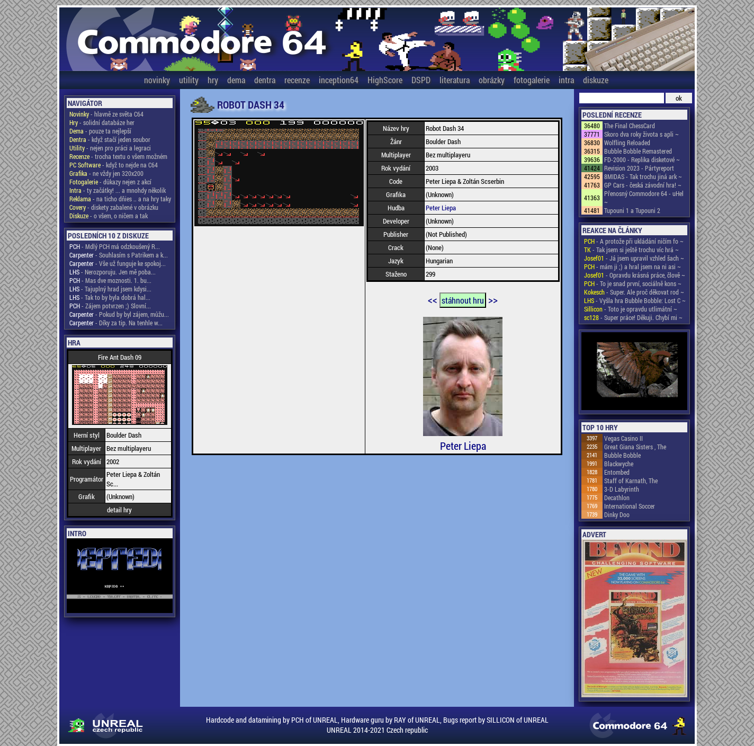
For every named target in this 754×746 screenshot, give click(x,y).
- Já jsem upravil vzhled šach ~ (634, 258)
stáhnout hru (463, 300)
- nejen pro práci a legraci (110, 148)
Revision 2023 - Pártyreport (639, 168)
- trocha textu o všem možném (118, 156)
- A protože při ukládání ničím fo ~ (634, 241)
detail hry (119, 509)
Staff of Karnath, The (631, 480)
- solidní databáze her (101, 122)
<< (432, 299)
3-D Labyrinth (621, 489)
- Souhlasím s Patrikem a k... (118, 255)
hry (213, 79)
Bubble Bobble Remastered (638, 151)
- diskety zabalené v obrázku (113, 207)
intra (566, 79)
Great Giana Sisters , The (635, 446)
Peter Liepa (441, 207)
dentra (264, 79)
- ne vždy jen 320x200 (106, 173)
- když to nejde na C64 (113, 165)
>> (493, 299)
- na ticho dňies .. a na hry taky (120, 198)
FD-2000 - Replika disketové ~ (642, 159)
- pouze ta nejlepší (100, 131)
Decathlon (617, 497)
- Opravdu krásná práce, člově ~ (634, 275)
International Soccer (629, 506)
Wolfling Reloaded (627, 142)
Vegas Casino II (623, 438)
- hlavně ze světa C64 (106, 114)
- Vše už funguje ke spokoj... (117, 263)
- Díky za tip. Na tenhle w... (116, 322)
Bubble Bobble (622, 455)
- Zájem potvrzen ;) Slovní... (110, 305)
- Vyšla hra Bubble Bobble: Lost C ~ (635, 300)
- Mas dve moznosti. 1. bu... (110, 280)
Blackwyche (618, 463)
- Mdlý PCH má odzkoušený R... (114, 246)
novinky (157, 79)
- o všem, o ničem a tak (108, 215)
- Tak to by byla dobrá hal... (109, 297)
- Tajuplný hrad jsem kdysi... (110, 289)
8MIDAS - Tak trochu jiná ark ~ (643, 176)
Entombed (617, 472)
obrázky (492, 79)
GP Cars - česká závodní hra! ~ (642, 185)
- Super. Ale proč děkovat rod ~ (634, 292)
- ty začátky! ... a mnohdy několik (117, 190)
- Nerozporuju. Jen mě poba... (112, 272)
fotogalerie (532, 79)
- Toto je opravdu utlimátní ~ (630, 309)
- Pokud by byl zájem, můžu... (119, 314)
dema (236, 79)
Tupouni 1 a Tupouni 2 (632, 210)
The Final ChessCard (629, 125)
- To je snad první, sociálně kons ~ (632, 283)
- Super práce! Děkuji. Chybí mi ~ (633, 317)
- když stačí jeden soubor (109, 139)
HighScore (384, 79)
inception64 (338, 79)
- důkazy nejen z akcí (110, 181)
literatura (454, 79)
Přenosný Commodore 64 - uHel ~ (644, 197)
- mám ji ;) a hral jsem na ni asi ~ (632, 266)
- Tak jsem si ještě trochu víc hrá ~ (631, 249)
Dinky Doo (617, 514)
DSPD (420, 79)
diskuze (595, 79)
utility (189, 79)
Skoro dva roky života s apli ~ (641, 134)
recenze (297, 79)
